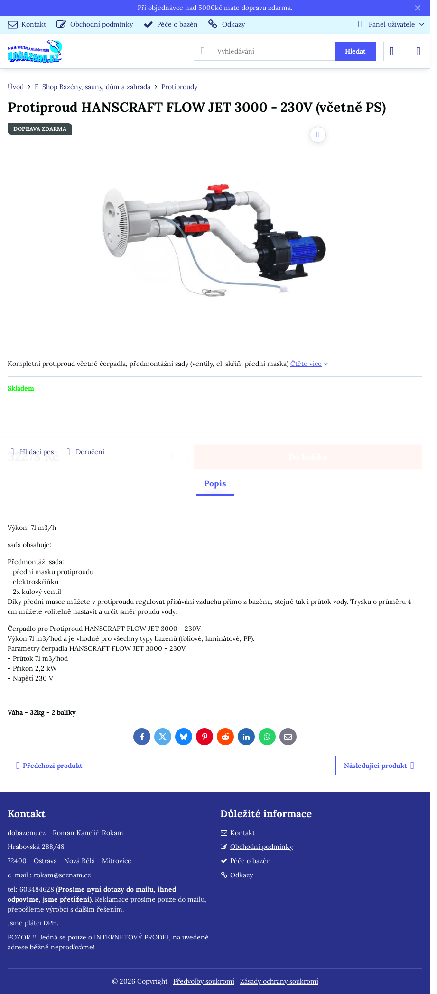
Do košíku (308, 419)
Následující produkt (379, 766)
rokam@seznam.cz (62, 875)
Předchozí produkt (49, 766)
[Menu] (418, 51)
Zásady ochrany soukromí (279, 981)
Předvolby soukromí (203, 981)
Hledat (355, 51)
